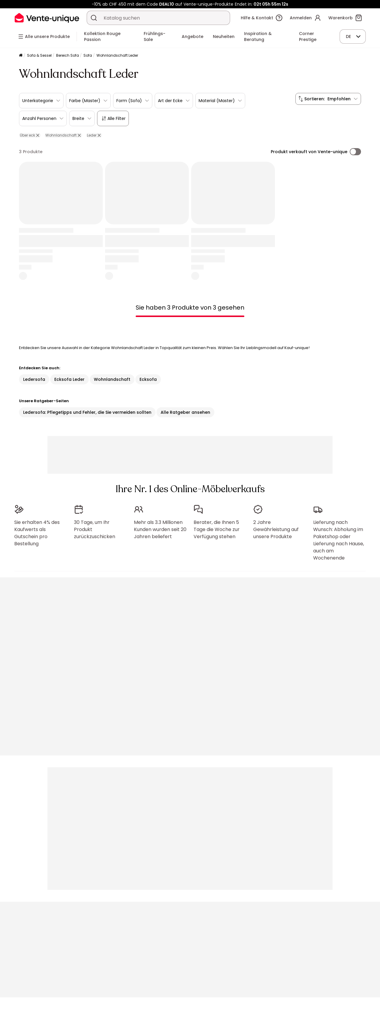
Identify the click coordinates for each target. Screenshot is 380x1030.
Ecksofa (148, 379)
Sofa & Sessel (39, 55)
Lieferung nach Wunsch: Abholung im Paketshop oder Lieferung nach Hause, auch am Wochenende (338, 540)
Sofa (87, 55)
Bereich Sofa (67, 55)
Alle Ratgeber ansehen (185, 412)
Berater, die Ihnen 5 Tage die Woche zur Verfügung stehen (217, 529)
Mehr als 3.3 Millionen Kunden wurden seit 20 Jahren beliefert (160, 529)
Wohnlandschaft (112, 379)
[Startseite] (21, 55)
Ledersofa (34, 379)
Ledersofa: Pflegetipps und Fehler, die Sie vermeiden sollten (87, 412)
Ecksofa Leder (69, 379)
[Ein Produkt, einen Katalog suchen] (94, 18)
